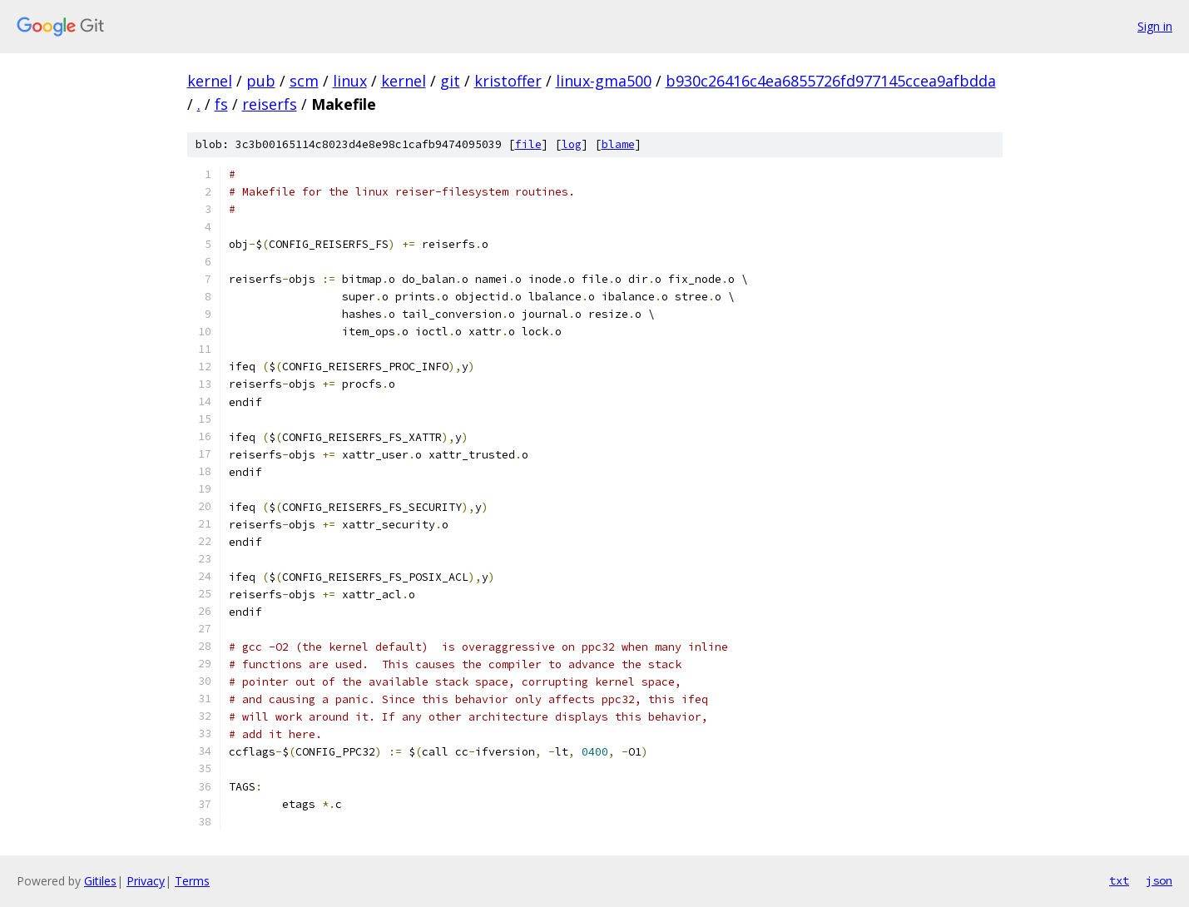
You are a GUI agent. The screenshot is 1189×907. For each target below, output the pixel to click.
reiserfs (269, 104)
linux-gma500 (603, 81)
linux (350, 81)
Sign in (1154, 26)
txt (1119, 880)
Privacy (145, 881)
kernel (209, 81)
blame (618, 144)
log (572, 144)
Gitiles (100, 881)
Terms (192, 881)
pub (260, 81)
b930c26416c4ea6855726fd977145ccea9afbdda (831, 81)
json (1159, 880)
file (528, 144)
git (450, 81)
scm (304, 81)
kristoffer (508, 81)
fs (221, 104)
